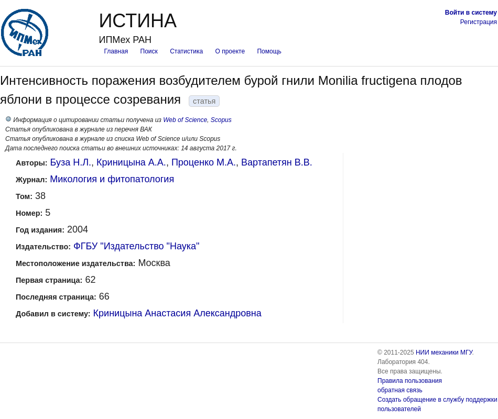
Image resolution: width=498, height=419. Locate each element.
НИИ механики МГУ (444, 352)
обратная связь (400, 390)
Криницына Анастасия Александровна (177, 313)
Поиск (149, 51)
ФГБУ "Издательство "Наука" (136, 246)
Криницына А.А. (131, 162)
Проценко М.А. (203, 162)
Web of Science (185, 120)
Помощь (269, 51)
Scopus (221, 120)
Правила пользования (409, 380)
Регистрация (478, 22)
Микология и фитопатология (112, 179)
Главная (116, 51)
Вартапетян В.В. (276, 162)
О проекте (230, 51)
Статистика (186, 51)
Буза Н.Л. (71, 162)
